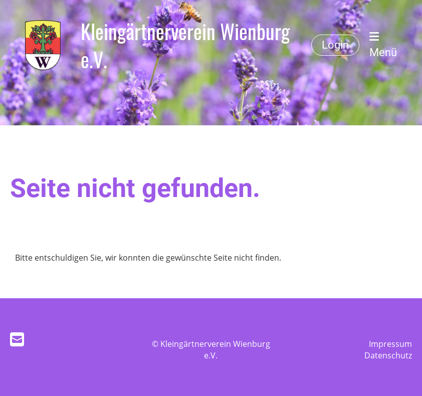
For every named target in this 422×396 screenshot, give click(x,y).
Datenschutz (388, 355)
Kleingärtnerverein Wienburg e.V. (185, 45)
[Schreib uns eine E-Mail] (17, 339)
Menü (383, 45)
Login (335, 45)
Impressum (390, 343)
